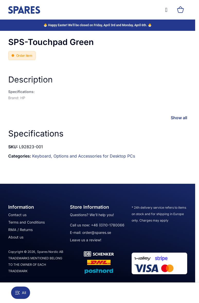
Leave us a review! (85, 240)
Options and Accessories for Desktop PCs (94, 156)
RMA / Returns (20, 229)
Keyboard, (42, 156)
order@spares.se (96, 232)
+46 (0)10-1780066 (107, 225)
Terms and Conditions (26, 222)
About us (15, 237)
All (20, 292)
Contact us (17, 215)
